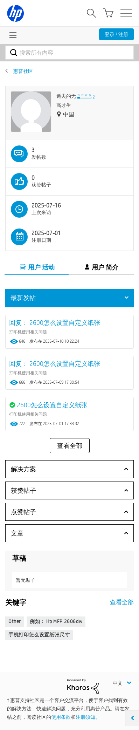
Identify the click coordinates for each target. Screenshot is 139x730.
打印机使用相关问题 (28, 331)
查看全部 (70, 445)
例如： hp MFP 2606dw (56, 621)
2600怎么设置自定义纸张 (52, 405)
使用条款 (61, 717)
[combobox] (69, 53)
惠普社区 (23, 71)
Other (14, 621)
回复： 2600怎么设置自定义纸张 (54, 323)
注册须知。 (88, 717)
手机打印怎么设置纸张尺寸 (39, 635)
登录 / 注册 (116, 34)
